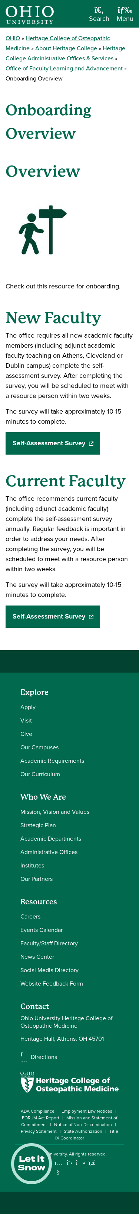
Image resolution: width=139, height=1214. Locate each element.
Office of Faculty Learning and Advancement (64, 68)
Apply (28, 707)
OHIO (13, 38)
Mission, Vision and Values (54, 811)
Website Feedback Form (51, 983)
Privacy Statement (39, 1131)
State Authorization (83, 1131)
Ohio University (51, 1154)
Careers (30, 916)
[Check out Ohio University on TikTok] (80, 1162)
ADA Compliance (37, 1111)
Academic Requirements (52, 760)
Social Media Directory (49, 970)
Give (26, 734)
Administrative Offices (48, 852)
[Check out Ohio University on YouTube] (58, 1167)
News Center (37, 956)
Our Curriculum (40, 774)
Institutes (32, 865)
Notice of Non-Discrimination (83, 1124)
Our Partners (36, 879)
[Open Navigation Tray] (125, 17)
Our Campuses (39, 747)
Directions (44, 1057)
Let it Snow (31, 1163)
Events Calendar (41, 930)
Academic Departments (50, 838)
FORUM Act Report (40, 1118)
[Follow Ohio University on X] (69, 1162)
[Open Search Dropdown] (99, 17)
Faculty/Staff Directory (49, 943)
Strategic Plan (38, 825)
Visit (26, 720)
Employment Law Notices (87, 1111)
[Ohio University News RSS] (91, 1162)
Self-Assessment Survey (56, 443)
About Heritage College (66, 48)
